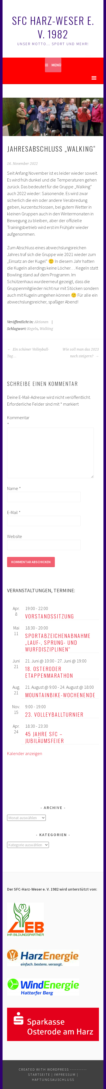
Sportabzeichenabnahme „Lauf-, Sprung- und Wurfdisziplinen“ (58, 642)
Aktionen (41, 322)
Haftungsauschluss (53, 1079)
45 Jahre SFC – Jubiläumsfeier (44, 737)
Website (14, 536)
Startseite (39, 1074)
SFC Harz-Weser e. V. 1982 (53, 27)
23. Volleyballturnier (54, 714)
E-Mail (14, 512)
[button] (84, 78)
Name (14, 488)
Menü (56, 64)
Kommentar (16, 421)
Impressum (65, 1074)
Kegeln (32, 329)
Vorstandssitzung (49, 616)
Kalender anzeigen (24, 753)
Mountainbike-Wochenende (60, 695)
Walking (46, 329)
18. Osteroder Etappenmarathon (49, 672)
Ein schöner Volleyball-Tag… (28, 352)
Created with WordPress (44, 1069)
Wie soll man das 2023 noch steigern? (80, 352)
